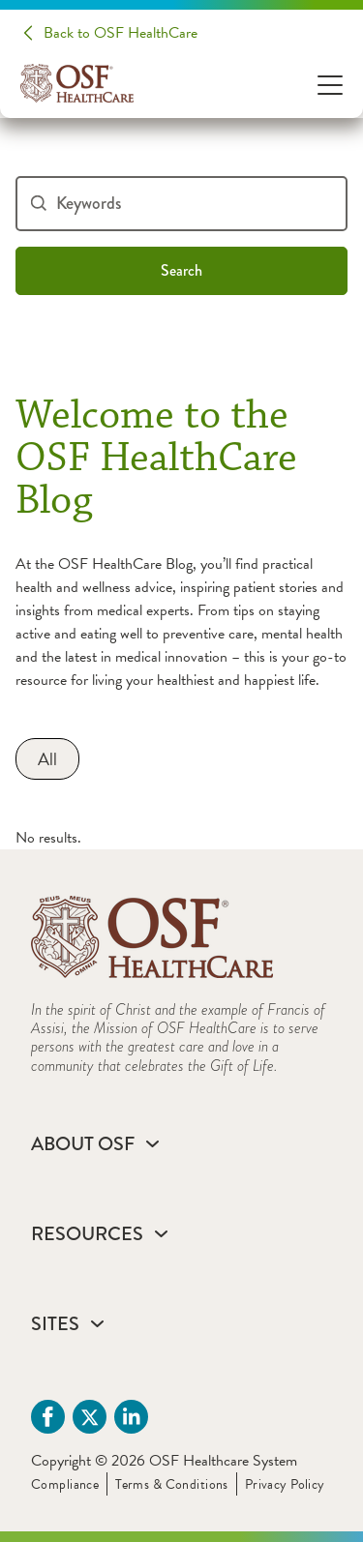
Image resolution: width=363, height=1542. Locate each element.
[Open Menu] (330, 83)
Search (181, 270)
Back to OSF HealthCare (120, 33)
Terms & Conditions (171, 1484)
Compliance (65, 1484)
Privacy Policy (285, 1484)
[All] (47, 759)
